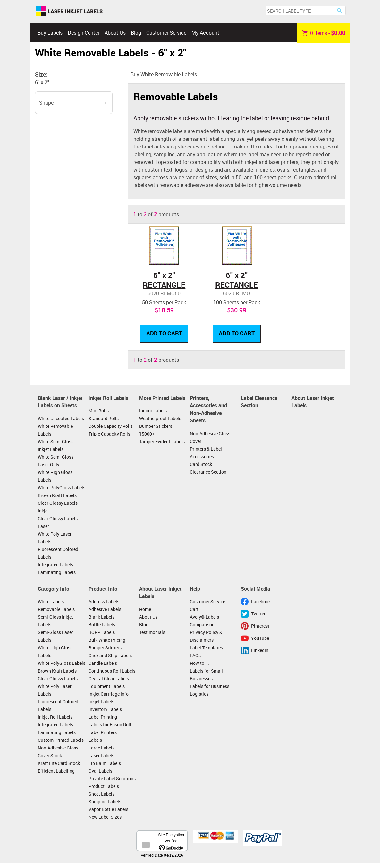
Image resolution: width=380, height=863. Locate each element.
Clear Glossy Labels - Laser (59, 522)
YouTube (260, 638)
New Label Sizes (105, 817)
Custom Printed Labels (61, 740)
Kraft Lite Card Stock (59, 763)
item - (323, 33)
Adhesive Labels (105, 609)
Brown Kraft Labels (57, 495)
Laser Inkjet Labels (69, 11)
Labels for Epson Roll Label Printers (110, 728)
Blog (136, 32)
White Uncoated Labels (61, 418)
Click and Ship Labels (110, 655)
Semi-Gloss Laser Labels (55, 636)
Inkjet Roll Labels (108, 398)
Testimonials (152, 632)
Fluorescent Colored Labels (58, 553)
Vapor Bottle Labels (108, 809)
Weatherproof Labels (160, 418)
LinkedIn (259, 650)
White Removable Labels (55, 430)
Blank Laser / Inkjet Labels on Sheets (60, 401)
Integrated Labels (55, 565)
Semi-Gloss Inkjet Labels (55, 621)
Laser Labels (101, 755)
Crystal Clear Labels (109, 678)
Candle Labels (103, 663)
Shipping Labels (105, 802)
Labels (95, 740)
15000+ (147, 434)
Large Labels (101, 748)
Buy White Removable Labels (164, 74)
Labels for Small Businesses (206, 674)
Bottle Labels (102, 625)
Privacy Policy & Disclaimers (206, 636)
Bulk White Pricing (107, 640)
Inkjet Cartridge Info (109, 694)
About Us (115, 32)
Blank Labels (101, 617)
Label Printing (103, 717)
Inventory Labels (105, 709)
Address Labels (104, 601)
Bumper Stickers (155, 426)
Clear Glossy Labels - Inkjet (59, 507)
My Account (205, 32)
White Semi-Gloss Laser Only (55, 461)
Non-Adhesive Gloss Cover (210, 437)
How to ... (199, 663)
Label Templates (206, 648)
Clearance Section (208, 472)
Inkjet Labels (101, 701)
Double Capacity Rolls (111, 426)
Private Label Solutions (112, 778)
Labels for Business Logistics (209, 690)
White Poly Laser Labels (55, 538)
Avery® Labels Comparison (204, 621)
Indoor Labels (153, 411)
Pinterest (260, 626)
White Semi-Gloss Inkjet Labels (55, 445)
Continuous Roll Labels (112, 671)
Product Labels (104, 786)
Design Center (83, 32)
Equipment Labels (107, 686)
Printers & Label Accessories (206, 453)
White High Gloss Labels (55, 476)
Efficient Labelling (56, 771)
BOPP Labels (102, 632)
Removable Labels (56, 609)
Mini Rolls (99, 411)
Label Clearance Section (259, 401)
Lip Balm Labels (105, 763)
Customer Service (166, 32)
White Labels (51, 601)
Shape (46, 102)
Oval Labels (100, 771)
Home (145, 609)
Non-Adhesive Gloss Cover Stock (58, 751)
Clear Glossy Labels (58, 678)
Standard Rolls (104, 418)
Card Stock (201, 464)
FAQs (195, 655)
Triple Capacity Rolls (109, 434)
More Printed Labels (162, 398)
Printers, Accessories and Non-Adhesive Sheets (208, 409)
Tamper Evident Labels (162, 441)
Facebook (261, 601)
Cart (194, 609)
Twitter (258, 614)
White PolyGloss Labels (61, 488)
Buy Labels (50, 32)
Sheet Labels (101, 794)
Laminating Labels (57, 572)
